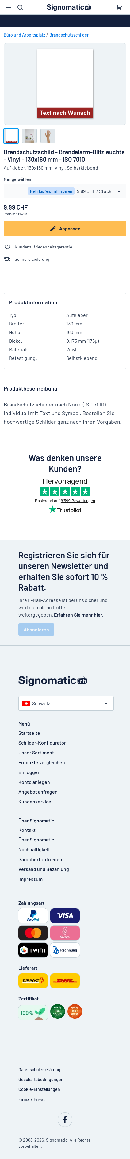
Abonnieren (36, 629)
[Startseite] (65, 680)
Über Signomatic (36, 839)
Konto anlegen (34, 782)
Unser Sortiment (36, 752)
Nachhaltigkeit (34, 849)
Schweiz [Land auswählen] (36, 703)
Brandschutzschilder (69, 34)
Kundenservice (34, 801)
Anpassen (65, 228)
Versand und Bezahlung (43, 869)
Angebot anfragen (38, 792)
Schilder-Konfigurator (42, 742)
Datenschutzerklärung (39, 1069)
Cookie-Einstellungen (39, 1089)
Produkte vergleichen (41, 762)
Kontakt (27, 830)
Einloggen (29, 772)
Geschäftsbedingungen (40, 1079)
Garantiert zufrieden (40, 859)
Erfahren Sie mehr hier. (78, 615)
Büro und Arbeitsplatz (24, 34)
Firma (23, 1099)
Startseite (29, 733)
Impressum (30, 879)
